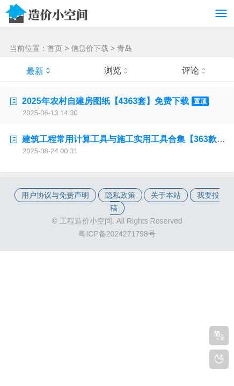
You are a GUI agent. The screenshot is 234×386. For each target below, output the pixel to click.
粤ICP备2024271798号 (116, 233)
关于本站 (166, 195)
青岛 (124, 48)
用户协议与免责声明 (55, 195)
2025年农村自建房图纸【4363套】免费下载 (115, 101)
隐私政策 (120, 195)
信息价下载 (89, 48)
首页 (54, 48)
